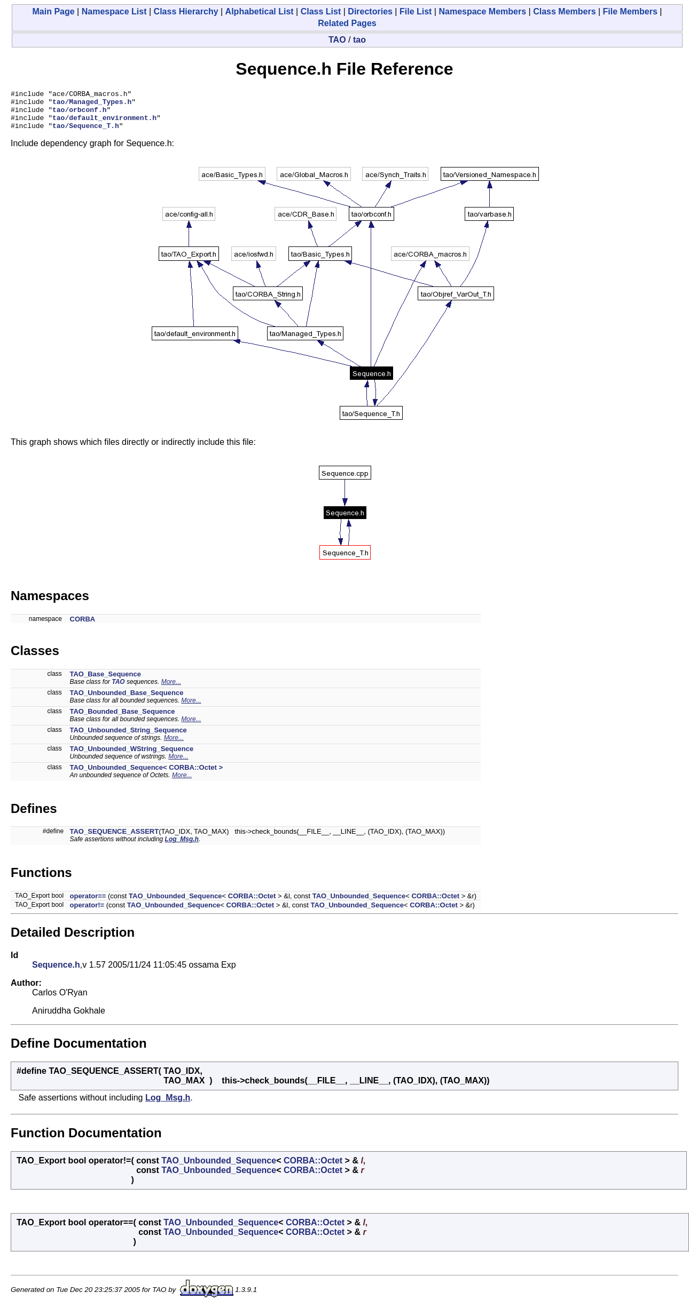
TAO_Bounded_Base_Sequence (122, 719)
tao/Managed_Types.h (91, 104)
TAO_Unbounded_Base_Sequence (127, 701)
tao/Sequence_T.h (85, 133)
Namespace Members (482, 11)
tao (359, 39)
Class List (321, 11)
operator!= (87, 913)
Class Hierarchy (186, 11)
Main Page (54, 11)
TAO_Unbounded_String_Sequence (128, 738)
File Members (630, 11)
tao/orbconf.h (79, 114)
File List (416, 11)
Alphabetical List (259, 11)
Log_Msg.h (182, 847)
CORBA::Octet (252, 904)
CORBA (83, 627)
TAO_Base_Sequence (105, 682)
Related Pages (347, 23)
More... (171, 689)
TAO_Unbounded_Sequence (175, 904)
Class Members (564, 11)
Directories (370, 11)
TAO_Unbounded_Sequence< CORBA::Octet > (146, 775)
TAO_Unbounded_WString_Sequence (132, 757)
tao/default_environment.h (104, 124)
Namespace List (114, 11)
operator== (88, 904)
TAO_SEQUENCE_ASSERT (114, 839)
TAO (337, 39)
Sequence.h (56, 972)
